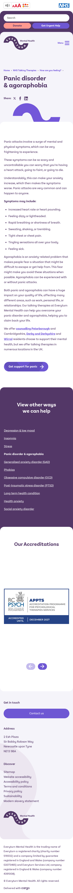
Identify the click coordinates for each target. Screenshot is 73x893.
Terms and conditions (18, 786)
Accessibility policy (16, 781)
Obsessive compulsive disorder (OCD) (28, 477)
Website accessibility (17, 777)
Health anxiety (14, 501)
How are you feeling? (50, 70)
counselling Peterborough (33, 329)
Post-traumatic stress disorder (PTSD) (29, 485)
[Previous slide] (30, 666)
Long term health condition (22, 493)
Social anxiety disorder (19, 509)
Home (7, 70)
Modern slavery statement (21, 801)
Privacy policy (13, 791)
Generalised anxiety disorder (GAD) (27, 462)
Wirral (8, 339)
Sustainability (13, 796)
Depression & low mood (19, 430)
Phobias (9, 470)
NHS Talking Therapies (24, 70)
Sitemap (9, 772)
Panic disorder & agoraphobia (24, 454)
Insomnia (10, 438)
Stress (8, 446)
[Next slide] (42, 666)
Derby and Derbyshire (40, 334)
